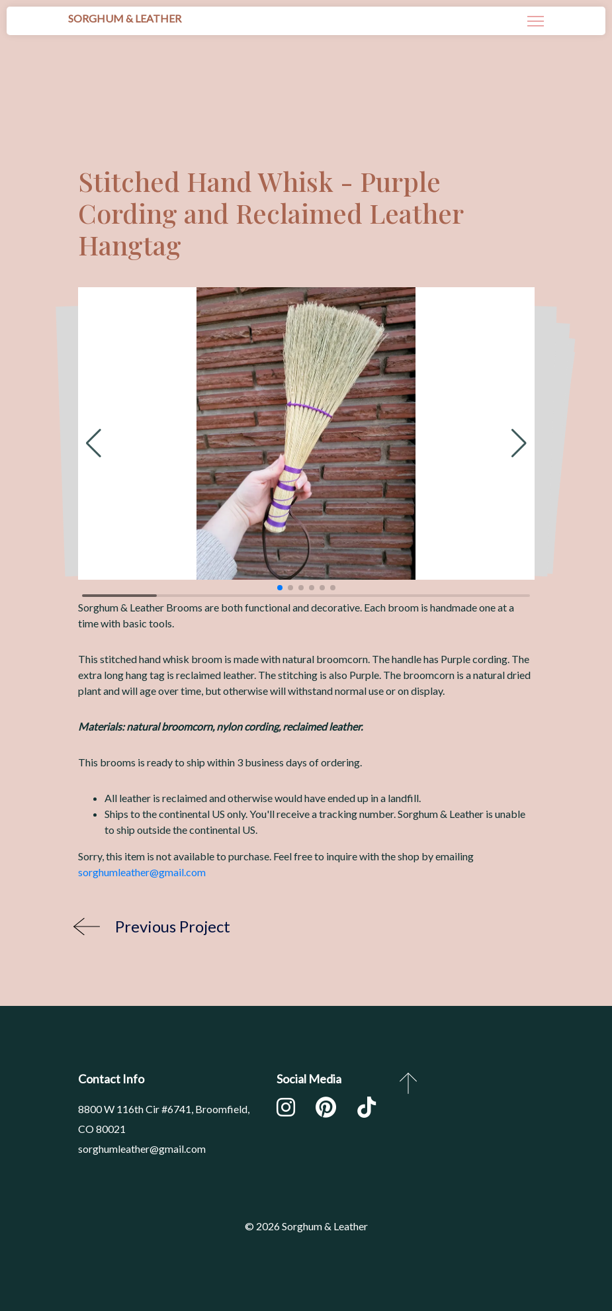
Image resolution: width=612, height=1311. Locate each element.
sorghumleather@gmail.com (142, 872)
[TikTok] (366, 1110)
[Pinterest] (326, 1110)
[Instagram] (286, 1110)
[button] (94, 443)
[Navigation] (536, 21)
